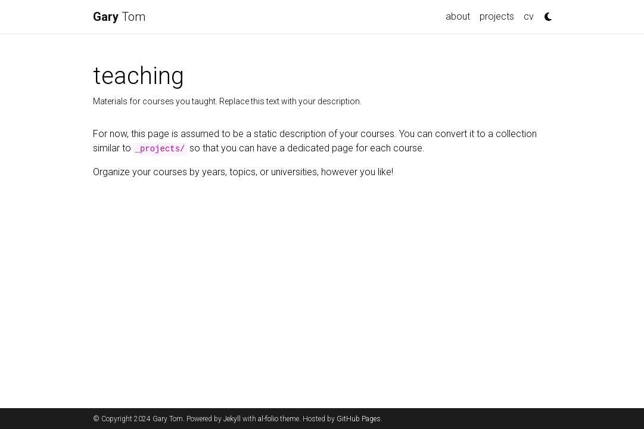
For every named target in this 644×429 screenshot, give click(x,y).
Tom (119, 17)
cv (529, 16)
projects (497, 16)
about (458, 16)
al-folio (268, 419)
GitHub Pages (359, 419)
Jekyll (232, 419)
